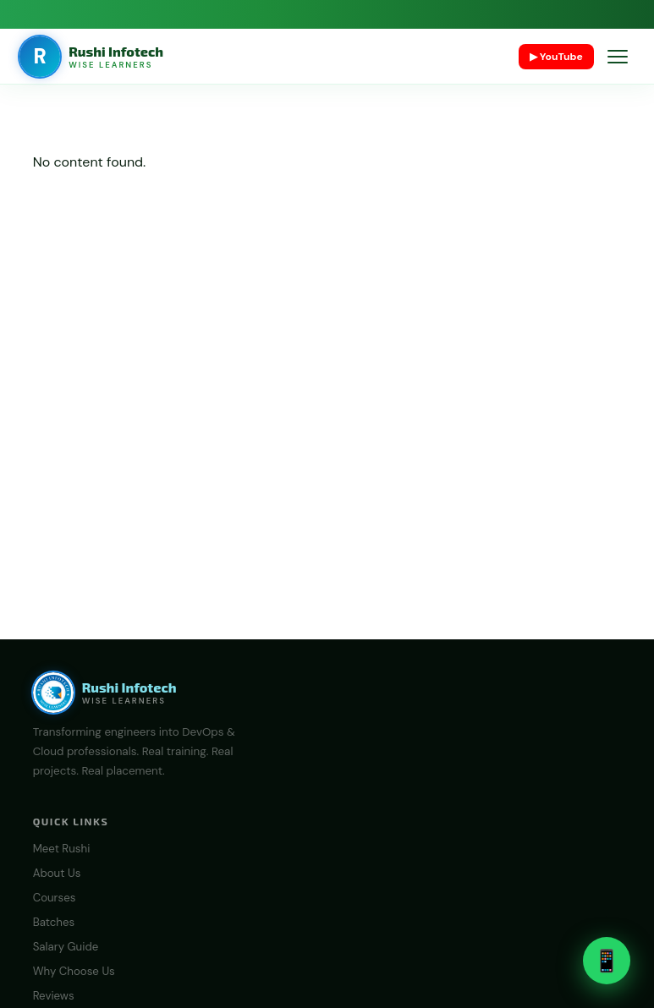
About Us (57, 873)
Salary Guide (66, 947)
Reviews (53, 996)
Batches (53, 922)
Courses (54, 897)
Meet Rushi (62, 848)
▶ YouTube (556, 56)
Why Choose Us (74, 971)
